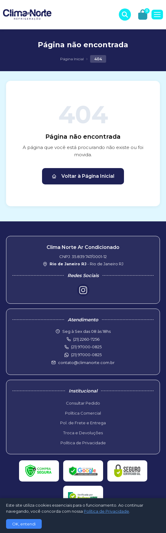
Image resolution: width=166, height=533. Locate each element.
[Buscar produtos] (125, 14)
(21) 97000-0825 (86, 354)
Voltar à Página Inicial (83, 176)
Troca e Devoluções (83, 432)
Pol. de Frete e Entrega (83, 422)
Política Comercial (83, 413)
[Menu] (157, 14)
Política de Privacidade (83, 442)
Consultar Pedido (83, 403)
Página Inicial (72, 59)
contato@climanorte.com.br (86, 362)
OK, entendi (24, 523)
